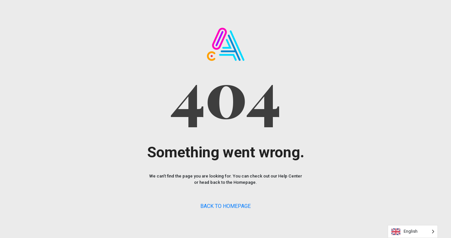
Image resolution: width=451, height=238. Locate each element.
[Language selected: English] (413, 231)
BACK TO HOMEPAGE (225, 206)
